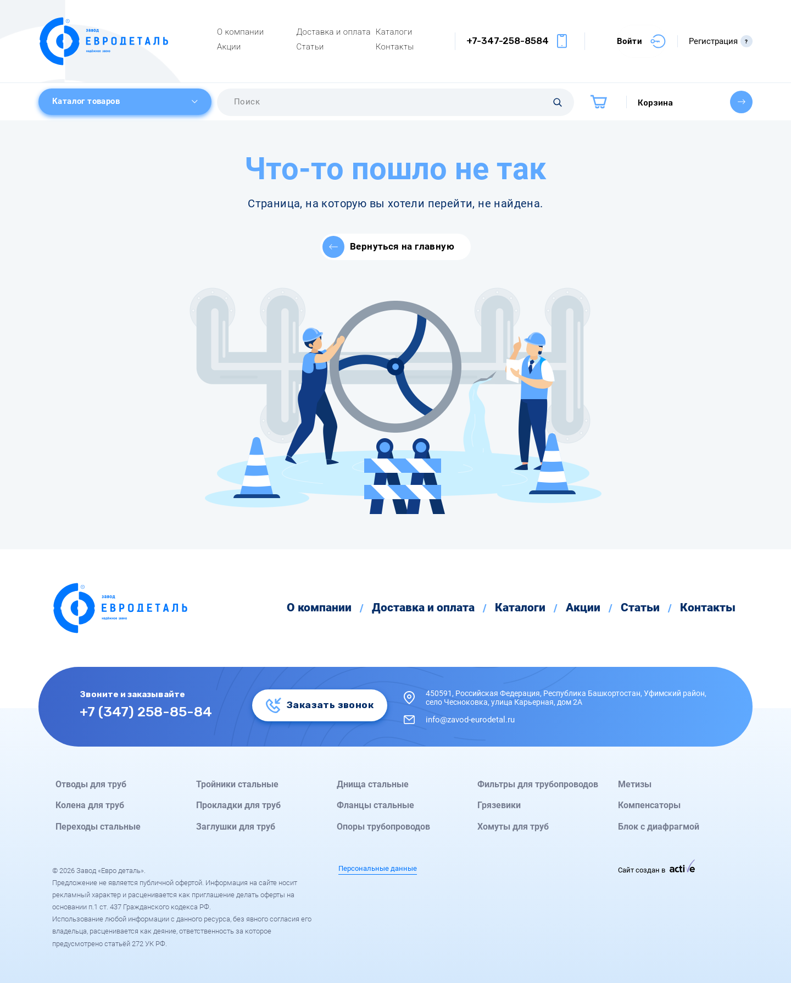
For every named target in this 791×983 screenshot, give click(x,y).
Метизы (634, 784)
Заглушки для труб (235, 827)
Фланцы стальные (375, 805)
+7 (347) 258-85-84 (146, 711)
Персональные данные (377, 868)
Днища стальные (373, 784)
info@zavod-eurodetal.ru (470, 720)
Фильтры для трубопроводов (537, 784)
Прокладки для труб (238, 805)
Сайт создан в (656, 870)
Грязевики (499, 805)
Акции (229, 47)
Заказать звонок (320, 705)
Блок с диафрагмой (658, 827)
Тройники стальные (237, 784)
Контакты (395, 47)
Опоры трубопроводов (383, 827)
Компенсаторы (649, 805)
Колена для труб (89, 805)
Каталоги (394, 32)
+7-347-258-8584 (507, 40)
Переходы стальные (98, 827)
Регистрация (721, 41)
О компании (240, 32)
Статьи (310, 47)
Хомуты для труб (513, 827)
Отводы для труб (90, 784)
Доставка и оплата (333, 32)
